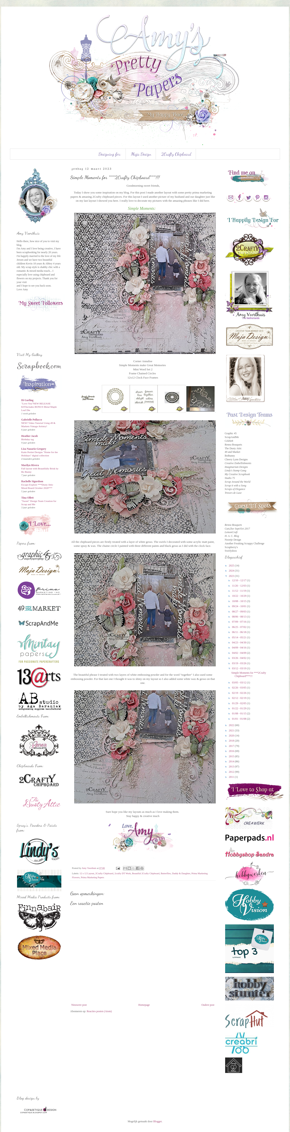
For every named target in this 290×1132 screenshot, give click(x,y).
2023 (232, 575)
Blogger (157, 1121)
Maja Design (141, 154)
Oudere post (207, 1004)
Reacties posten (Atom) (99, 1011)
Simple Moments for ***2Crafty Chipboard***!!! (248, 674)
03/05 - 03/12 (239, 682)
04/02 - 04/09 (239, 652)
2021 (232, 730)
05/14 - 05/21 (239, 637)
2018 (232, 740)
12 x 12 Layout (86, 873)
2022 (232, 725)
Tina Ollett (27, 497)
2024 (232, 570)
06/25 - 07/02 (239, 627)
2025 (232, 565)
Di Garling (27, 400)
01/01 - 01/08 (239, 718)
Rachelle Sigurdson (32, 481)
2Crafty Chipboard (176, 154)
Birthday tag (27, 439)
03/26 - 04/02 (239, 658)
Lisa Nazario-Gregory (33, 448)
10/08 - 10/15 (239, 601)
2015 (232, 756)
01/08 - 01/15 (239, 713)
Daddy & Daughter (181, 873)
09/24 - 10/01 (239, 606)
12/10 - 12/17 (239, 580)
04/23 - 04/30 (239, 642)
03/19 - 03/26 (239, 663)
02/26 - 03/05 (239, 687)
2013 (232, 766)
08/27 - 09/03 (239, 611)
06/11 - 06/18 (239, 632)
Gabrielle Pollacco (31, 419)
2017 (232, 746)
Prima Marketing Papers (92, 877)
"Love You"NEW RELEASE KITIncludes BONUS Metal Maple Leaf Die (39, 406)
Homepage (144, 1004)
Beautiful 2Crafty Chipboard (145, 873)
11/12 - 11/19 (239, 590)
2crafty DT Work (122, 873)
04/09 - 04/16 (239, 647)
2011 (232, 776)
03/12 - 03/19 (239, 668)
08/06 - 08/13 (239, 616)
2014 (232, 761)
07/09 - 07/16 (239, 621)
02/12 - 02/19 (239, 698)
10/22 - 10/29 (239, 595)
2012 (232, 771)
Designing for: (110, 154)
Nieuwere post (79, 1004)
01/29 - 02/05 (239, 703)
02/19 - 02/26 (239, 692)
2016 (232, 751)
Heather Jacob (29, 436)
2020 (232, 735)
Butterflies (166, 873)
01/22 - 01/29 (239, 708)
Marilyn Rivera (30, 465)
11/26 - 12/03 (239, 585)
